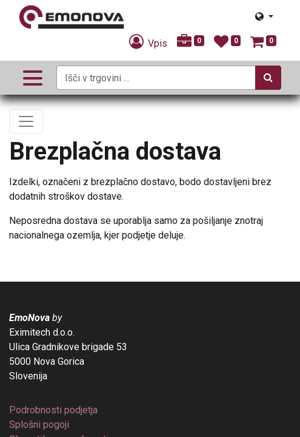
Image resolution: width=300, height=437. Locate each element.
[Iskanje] (268, 78)
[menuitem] (53, 410)
